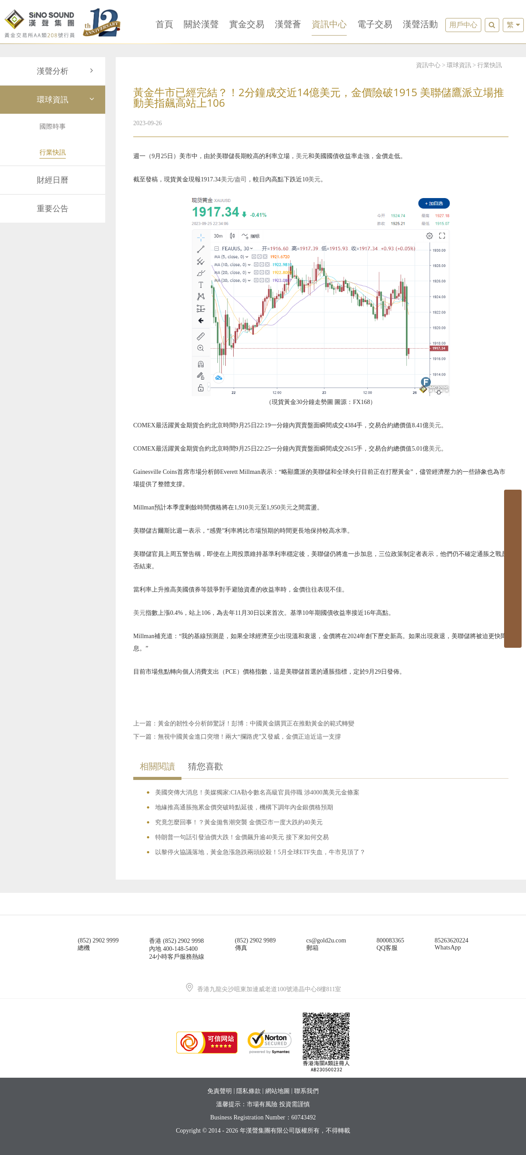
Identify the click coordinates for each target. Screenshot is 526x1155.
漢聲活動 (420, 24)
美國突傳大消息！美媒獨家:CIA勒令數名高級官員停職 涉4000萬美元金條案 (257, 792)
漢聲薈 (288, 24)
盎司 (241, 179)
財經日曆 (52, 180)
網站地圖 (277, 1091)
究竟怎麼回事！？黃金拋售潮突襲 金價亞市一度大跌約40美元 (239, 822)
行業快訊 (489, 65)
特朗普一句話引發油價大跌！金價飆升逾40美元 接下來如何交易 (242, 837)
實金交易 (246, 24)
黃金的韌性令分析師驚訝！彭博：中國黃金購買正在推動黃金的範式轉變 (256, 723)
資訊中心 (329, 24)
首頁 (164, 24)
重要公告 (52, 208)
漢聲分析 (66, 71)
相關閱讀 (157, 766)
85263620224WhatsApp (452, 944)
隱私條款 (248, 1091)
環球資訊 (66, 99)
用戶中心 (463, 25)
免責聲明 (219, 1091)
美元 (302, 156)
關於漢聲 (201, 24)
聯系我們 (306, 1091)
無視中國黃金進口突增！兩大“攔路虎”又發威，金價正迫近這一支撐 (249, 736)
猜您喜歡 (205, 766)
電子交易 (374, 24)
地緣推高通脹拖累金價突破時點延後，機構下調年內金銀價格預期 (244, 807)
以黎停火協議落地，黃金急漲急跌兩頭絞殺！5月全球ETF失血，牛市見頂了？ (260, 852)
